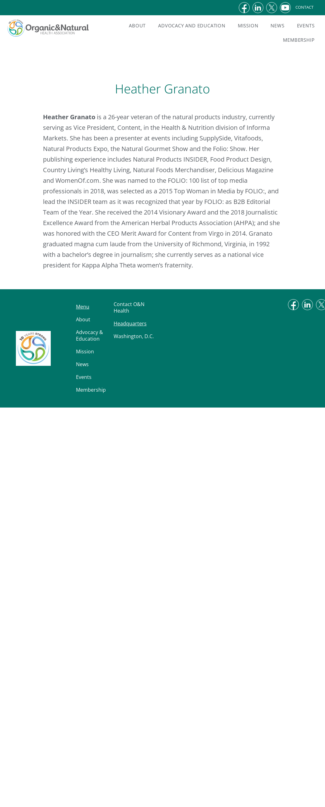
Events (306, 25)
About (137, 25)
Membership (298, 40)
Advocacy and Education (191, 25)
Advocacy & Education (89, 335)
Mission (248, 25)
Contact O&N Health (129, 307)
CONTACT (309, 7)
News (277, 25)
